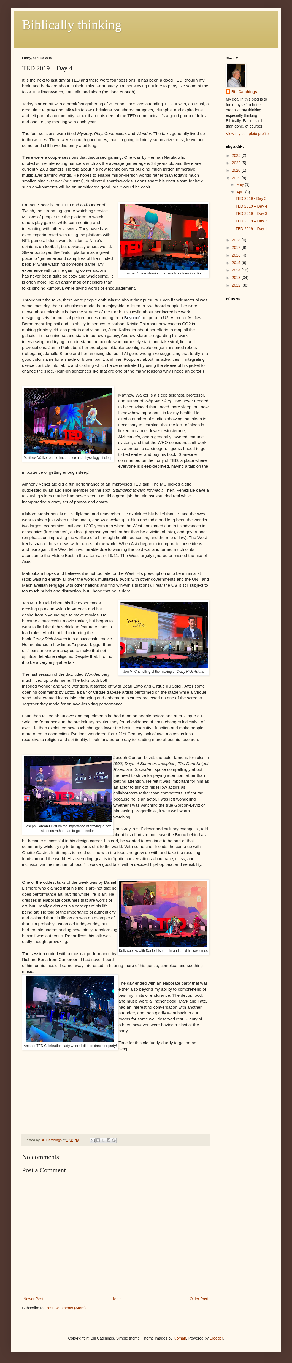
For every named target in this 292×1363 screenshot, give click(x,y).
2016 (237, 255)
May (240, 184)
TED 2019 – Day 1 (251, 229)
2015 (237, 262)
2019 (237, 178)
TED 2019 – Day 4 (251, 206)
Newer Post (33, 1299)
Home (116, 1299)
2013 (237, 277)
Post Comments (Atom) (66, 1308)
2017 (237, 247)
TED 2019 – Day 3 (251, 213)
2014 (237, 270)
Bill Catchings (244, 92)
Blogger (216, 1338)
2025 (237, 155)
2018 (237, 240)
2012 (237, 285)
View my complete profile (247, 133)
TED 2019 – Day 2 (251, 221)
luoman (180, 1338)
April (240, 192)
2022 (237, 163)
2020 (237, 170)
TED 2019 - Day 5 (251, 198)
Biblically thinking (71, 24)
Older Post (199, 1299)
